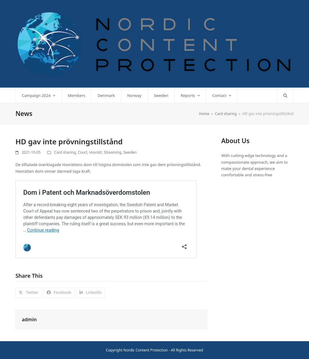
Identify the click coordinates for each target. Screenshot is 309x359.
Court (83, 152)
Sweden (130, 152)
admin (29, 319)
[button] (285, 95)
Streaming (112, 152)
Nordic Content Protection (145, 350)
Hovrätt (95, 152)
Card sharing (65, 152)
